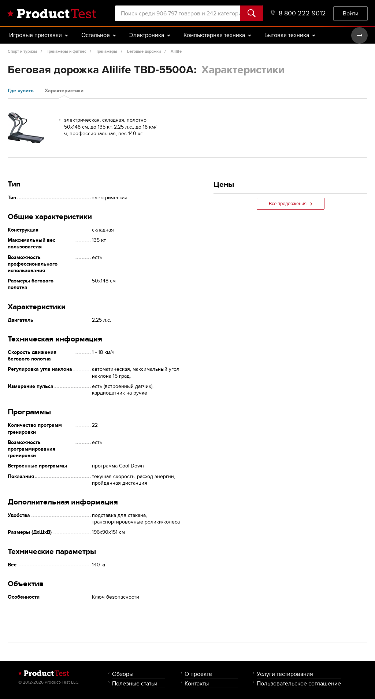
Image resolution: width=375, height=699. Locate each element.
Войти (351, 13)
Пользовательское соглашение (299, 683)
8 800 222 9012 (298, 13)
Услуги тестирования (285, 673)
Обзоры (122, 673)
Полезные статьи (134, 683)
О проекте (198, 673)
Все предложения (290, 204)
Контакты (197, 683)
